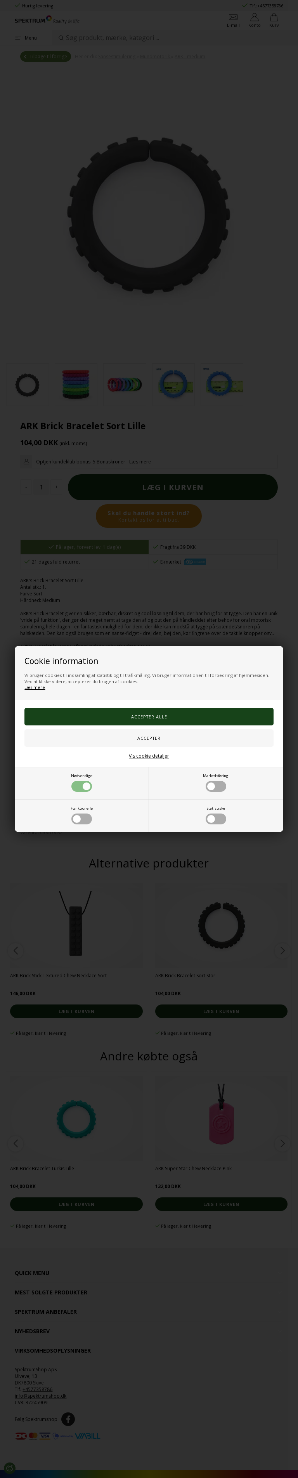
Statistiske (216, 815)
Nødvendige (81, 782)
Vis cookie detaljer (149, 756)
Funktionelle (82, 815)
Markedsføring (216, 782)
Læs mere (34, 687)
